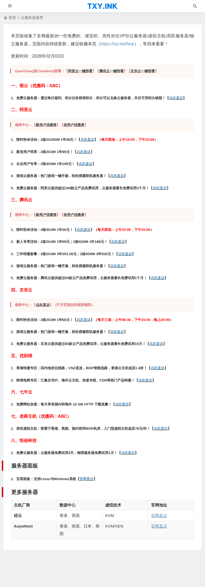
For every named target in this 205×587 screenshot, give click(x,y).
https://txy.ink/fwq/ (117, 44)
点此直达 (176, 98)
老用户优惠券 (74, 125)
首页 (12, 17)
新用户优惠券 (46, 125)
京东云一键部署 (143, 71)
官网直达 (86, 479)
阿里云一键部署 (80, 71)
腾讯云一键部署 (111, 71)
